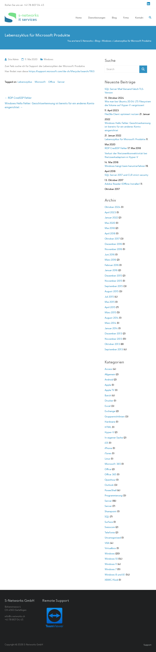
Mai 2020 (110, 222)
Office (51, 81)
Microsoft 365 (113, 463)
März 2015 (110, 312)
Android (109, 379)
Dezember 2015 (113, 275)
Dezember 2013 (113, 333)
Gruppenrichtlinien (115, 416)
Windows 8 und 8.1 (115, 574)
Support (147, 645)
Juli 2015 (109, 296)
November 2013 (113, 338)
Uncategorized (113, 537)
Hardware (110, 421)
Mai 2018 (110, 228)
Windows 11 (111, 564)
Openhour (110, 479)
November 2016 (113, 249)
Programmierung (113, 495)
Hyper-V (109, 432)
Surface (109, 521)
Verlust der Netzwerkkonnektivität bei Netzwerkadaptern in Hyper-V (126, 155)
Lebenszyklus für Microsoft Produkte (125, 139)
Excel (107, 406)
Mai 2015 (110, 301)
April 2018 (110, 233)
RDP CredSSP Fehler (18, 97)
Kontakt (139, 17)
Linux (107, 458)
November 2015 (113, 280)
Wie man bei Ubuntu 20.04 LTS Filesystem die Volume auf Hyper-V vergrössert (128, 103)
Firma (126, 17)
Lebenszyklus (24, 81)
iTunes (108, 453)
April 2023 (110, 212)
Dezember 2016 (113, 244)
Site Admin (13, 59)
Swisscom (110, 527)
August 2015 (111, 291)
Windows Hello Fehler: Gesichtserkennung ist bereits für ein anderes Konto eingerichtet (49, 105)
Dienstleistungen (96, 17)
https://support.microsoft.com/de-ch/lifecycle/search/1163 (61, 71)
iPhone (108, 448)
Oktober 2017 (112, 238)
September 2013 (114, 349)
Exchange (110, 411)
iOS (106, 442)
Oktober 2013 (112, 344)
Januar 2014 (111, 328)
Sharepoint (111, 511)
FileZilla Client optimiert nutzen (122, 114)
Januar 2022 (111, 217)
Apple (108, 384)
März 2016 (110, 259)
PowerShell (110, 490)
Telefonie (110, 532)
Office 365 (110, 474)
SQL (107, 516)
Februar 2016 (112, 265)
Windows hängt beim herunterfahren (125, 166)
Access (108, 369)
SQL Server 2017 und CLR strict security (126, 174)
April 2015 (110, 307)
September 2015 (114, 286)
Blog (114, 17)
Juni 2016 (110, 254)
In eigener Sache (114, 437)
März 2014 (110, 323)
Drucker (109, 400)
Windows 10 (111, 558)
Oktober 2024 (113, 207)
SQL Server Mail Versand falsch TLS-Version (124, 91)
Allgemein (110, 374)
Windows (48, 59)
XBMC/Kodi (111, 579)
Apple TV (110, 390)
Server (61, 81)
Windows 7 (111, 569)
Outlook (109, 485)
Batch (108, 395)
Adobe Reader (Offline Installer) (122, 183)
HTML (108, 427)
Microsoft (40, 81)
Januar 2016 (111, 270)
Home (78, 17)
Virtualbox (110, 548)
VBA (107, 543)
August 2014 (112, 317)
